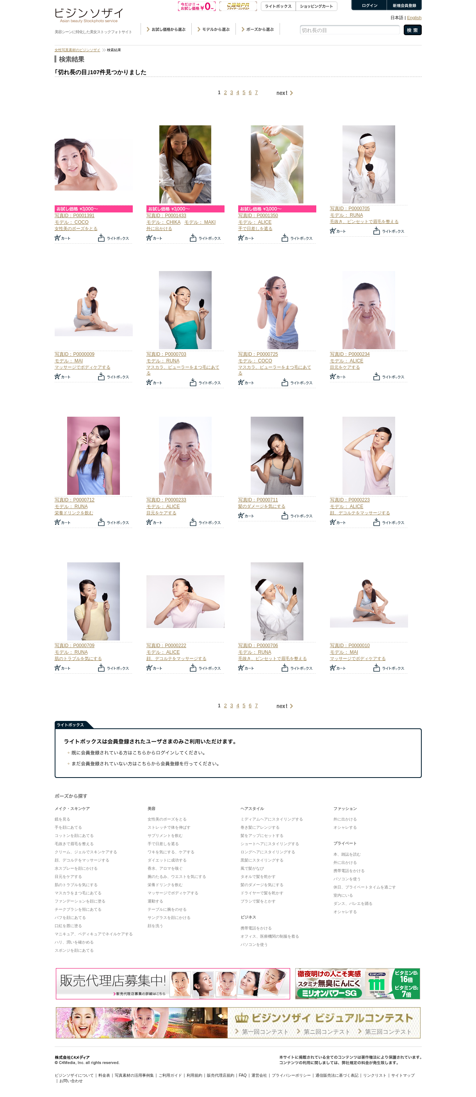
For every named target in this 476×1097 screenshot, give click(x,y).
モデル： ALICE (255, 222)
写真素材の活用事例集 (134, 1075)
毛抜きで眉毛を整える (74, 844)
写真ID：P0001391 (74, 215)
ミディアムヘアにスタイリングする (272, 819)
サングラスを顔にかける (169, 917)
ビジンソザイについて (74, 1075)
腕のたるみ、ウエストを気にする (177, 876)
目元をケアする (345, 367)
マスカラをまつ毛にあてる (78, 893)
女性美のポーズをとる (76, 228)
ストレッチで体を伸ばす (169, 827)
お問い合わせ (71, 1081)
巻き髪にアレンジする (260, 827)
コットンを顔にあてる (74, 835)
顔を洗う (155, 926)
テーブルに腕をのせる (167, 909)
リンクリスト (375, 1075)
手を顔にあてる (68, 827)
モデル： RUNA (346, 215)
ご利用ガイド (170, 1075)
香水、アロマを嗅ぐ (165, 868)
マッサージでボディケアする (83, 367)
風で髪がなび (252, 868)
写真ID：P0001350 (258, 215)
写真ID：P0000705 (350, 208)
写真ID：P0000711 (258, 500)
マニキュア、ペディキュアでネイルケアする (94, 934)
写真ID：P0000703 (166, 354)
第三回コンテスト (388, 1031)
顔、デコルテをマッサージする (360, 512)
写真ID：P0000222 (166, 645)
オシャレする (345, 827)
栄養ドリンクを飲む (74, 512)
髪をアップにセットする (262, 835)
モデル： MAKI (200, 222)
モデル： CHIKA (163, 222)
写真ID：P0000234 (350, 354)
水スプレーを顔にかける (76, 868)
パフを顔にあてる (70, 917)
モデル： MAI (69, 361)
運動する (155, 901)
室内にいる (343, 895)
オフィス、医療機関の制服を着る (270, 936)
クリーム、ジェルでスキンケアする (86, 852)
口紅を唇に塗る (68, 926)
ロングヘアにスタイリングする (268, 852)
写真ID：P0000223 (350, 500)
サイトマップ (403, 1075)
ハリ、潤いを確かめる (74, 942)
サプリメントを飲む (165, 835)
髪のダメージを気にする (261, 506)
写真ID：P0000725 (258, 354)
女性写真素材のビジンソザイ (77, 50)
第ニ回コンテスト (327, 1031)
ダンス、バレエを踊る (353, 903)
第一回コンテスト (265, 1031)
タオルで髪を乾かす (258, 876)
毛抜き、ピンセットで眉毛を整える (364, 221)
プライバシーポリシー (291, 1075)
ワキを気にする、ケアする (171, 852)
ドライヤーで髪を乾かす (262, 893)
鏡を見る (62, 819)
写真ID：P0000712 (74, 500)
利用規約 (194, 1075)
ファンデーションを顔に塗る (80, 901)
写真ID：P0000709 (74, 645)
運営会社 (259, 1075)
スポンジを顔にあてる (74, 950)
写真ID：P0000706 (258, 645)
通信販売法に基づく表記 (337, 1075)
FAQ (243, 1075)
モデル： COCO (72, 222)
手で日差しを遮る (255, 228)
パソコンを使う (254, 944)
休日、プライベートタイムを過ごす (364, 887)
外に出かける (159, 228)
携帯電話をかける (256, 928)
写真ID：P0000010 (350, 645)
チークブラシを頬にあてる (78, 909)
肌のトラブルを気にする (78, 658)
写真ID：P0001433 (166, 215)
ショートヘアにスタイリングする (270, 844)
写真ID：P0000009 (74, 354)
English (414, 17)
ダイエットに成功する (167, 860)
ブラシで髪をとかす (258, 901)
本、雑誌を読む (347, 854)
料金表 (104, 1075)
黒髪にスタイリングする (262, 860)
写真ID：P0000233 (166, 500)
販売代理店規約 (220, 1075)
